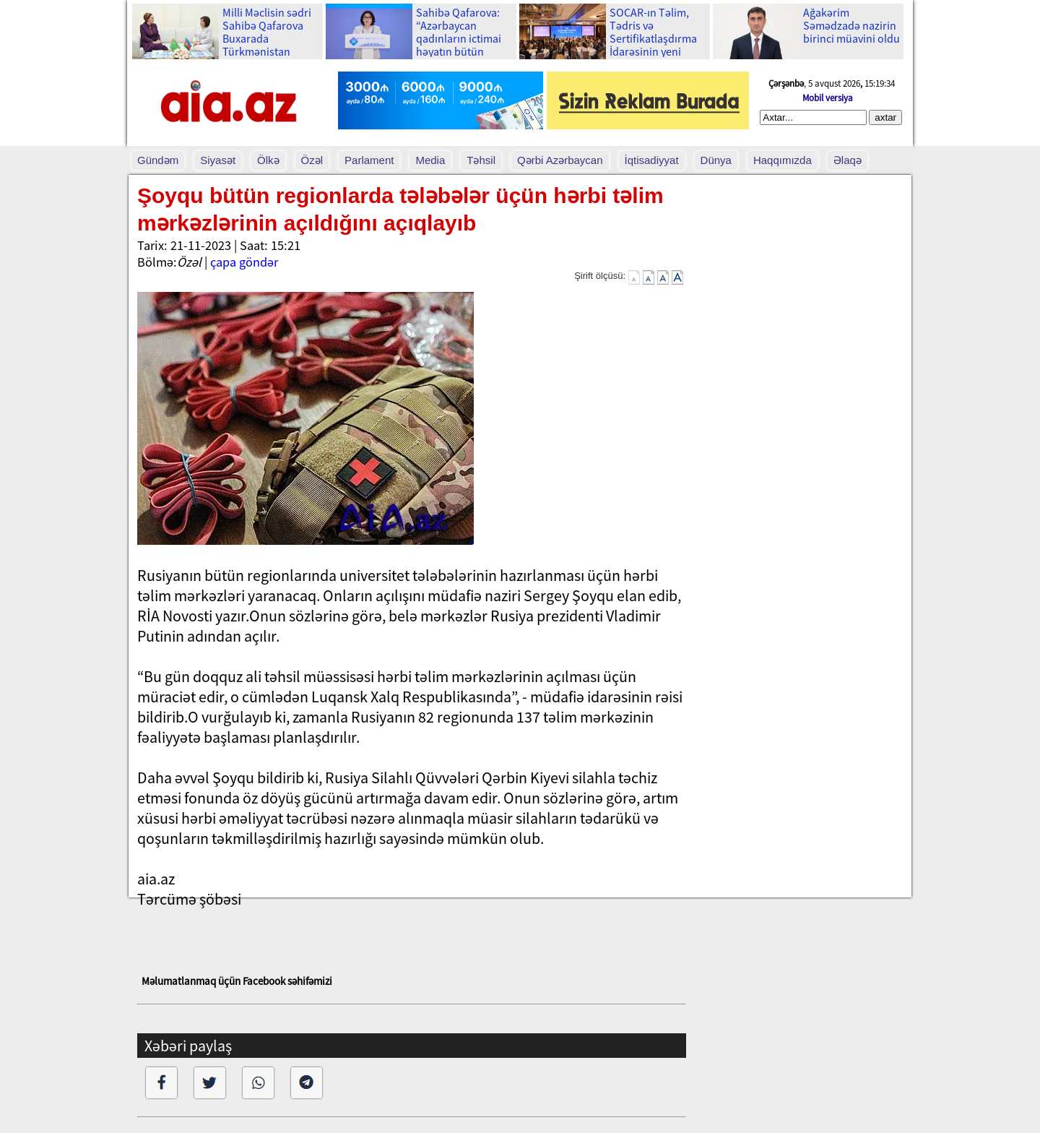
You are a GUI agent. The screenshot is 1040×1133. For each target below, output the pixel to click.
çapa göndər (244, 262)
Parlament (369, 160)
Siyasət (217, 160)
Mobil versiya (827, 98)
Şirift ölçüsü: (599, 275)
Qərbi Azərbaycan (560, 160)
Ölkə (268, 160)
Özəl (312, 160)
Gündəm (157, 160)
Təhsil (481, 160)
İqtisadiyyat (652, 160)
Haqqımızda (782, 160)
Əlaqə (847, 160)
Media (430, 160)
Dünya (716, 160)
